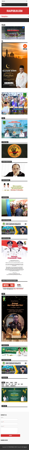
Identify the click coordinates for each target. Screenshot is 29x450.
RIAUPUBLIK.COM (13, 447)
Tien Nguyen (24, 447)
